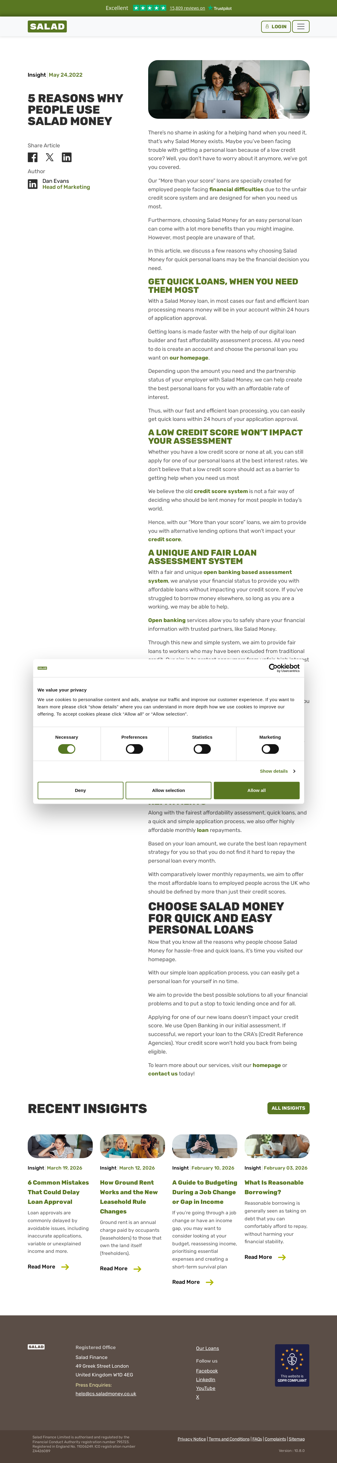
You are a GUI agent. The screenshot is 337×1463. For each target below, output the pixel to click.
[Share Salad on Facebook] (33, 157)
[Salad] (36, 1350)
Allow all (257, 790)
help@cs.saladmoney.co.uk (106, 1394)
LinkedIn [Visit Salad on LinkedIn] (205, 1379)
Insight (37, 75)
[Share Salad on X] (49, 157)
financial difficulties (236, 189)
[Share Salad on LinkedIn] (67, 157)
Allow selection (168, 790)
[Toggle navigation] (301, 26)
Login (275, 26)
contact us (163, 1073)
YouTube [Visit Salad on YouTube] (205, 1388)
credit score (164, 539)
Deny (80, 790)
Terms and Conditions (229, 1439)
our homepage (189, 357)
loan (203, 830)
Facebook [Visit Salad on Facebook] (207, 1371)
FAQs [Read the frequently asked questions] (257, 1439)
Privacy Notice (192, 1439)
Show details (274, 771)
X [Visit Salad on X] (197, 1397)
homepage (267, 1065)
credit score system (221, 491)
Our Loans (207, 1348)
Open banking (167, 620)
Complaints (275, 1439)
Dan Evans (55, 181)
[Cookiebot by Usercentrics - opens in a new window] (273, 668)
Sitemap (297, 1439)
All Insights (288, 1108)
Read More (60, 1266)
